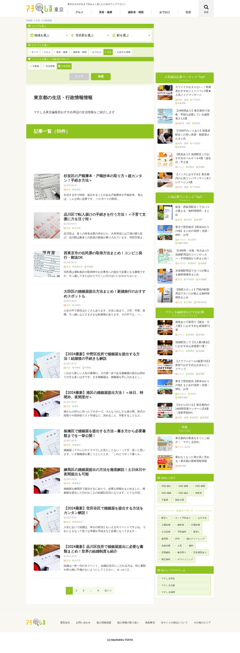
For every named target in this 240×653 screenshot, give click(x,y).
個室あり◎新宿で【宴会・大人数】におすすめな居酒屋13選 (192, 325)
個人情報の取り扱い (128, 622)
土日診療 (165, 531)
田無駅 (90, 267)
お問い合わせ (83, 622)
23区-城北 (183, 493)
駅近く (164, 518)
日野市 (193, 240)
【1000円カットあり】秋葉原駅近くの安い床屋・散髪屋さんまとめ (192, 134)
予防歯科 (181, 531)
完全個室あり (200, 552)
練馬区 (77, 483)
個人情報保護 (104, 622)
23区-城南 (166, 493)
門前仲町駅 (201, 302)
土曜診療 (165, 525)
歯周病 (164, 538)
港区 (76, 406)
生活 (188, 12)
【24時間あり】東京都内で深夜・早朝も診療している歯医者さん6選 (192, 114)
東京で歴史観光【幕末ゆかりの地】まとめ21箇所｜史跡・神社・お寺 (192, 230)
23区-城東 (183, 486)
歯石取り (181, 552)
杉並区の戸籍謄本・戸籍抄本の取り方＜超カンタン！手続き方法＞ (103, 178)
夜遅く (196, 531)
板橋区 (77, 445)
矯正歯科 (165, 559)
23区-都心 (166, 486)
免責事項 (150, 622)
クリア (79, 76)
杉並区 (77, 189)
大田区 (77, 305)
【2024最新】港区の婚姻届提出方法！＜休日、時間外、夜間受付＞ (103, 395)
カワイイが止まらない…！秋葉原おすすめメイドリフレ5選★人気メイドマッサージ (193, 90)
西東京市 (78, 267)
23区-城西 (200, 486)
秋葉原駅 (182, 103)
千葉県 (164, 500)
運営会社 (65, 622)
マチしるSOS (184, 447)
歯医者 (180, 525)
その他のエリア (202, 622)
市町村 (198, 493)
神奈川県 (179, 500)
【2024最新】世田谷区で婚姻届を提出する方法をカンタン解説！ (103, 510)
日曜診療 (195, 525)
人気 (179, 545)
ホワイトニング (185, 559)
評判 (177, 538)
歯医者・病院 (136, 12)
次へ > (108, 590)
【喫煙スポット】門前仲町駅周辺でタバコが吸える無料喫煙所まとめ (192, 293)
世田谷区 (78, 522)
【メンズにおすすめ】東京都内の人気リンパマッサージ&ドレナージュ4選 (193, 178)
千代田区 (196, 100)
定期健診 (165, 552)
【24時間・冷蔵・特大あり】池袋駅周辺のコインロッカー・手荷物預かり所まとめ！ (192, 254)
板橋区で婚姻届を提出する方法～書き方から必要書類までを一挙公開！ (105, 433)
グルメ (79, 12)
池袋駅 (201, 167)
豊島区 (191, 167)
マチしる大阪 (168, 585)
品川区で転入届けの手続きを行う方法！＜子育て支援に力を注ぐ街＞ (105, 216)
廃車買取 (182, 466)
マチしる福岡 (168, 592)
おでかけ (164, 12)
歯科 (191, 545)
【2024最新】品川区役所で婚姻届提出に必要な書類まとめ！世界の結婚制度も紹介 (103, 549)
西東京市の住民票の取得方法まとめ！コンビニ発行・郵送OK (103, 255)
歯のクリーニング (196, 538)
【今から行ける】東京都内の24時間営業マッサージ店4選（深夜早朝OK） (192, 408)
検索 (206, 12)
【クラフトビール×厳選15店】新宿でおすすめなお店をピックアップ (193, 365)
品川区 (77, 228)
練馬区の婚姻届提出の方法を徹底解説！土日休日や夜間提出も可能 (105, 472)
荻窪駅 (199, 220)
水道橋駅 (202, 279)
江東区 (189, 302)
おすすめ (202, 518)
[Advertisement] (90, 156)
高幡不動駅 (183, 243)
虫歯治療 (165, 545)
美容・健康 (105, 12)
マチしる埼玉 (168, 578)
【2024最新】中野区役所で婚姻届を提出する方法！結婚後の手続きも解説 (102, 356)
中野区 (77, 368)
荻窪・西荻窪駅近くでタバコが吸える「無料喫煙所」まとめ (192, 210)
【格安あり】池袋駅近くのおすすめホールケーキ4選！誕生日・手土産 (193, 158)
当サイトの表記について (174, 622)
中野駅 (88, 368)
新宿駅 (201, 335)
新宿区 (197, 123)
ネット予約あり (183, 518)
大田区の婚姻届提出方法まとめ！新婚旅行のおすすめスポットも (105, 293)
